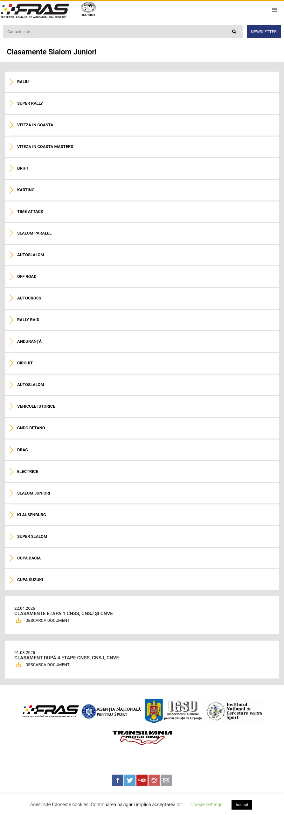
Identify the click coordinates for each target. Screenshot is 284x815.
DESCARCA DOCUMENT (47, 620)
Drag (22, 449)
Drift (23, 168)
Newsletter (264, 31)
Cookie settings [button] (206, 804)
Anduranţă (29, 341)
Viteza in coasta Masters (45, 146)
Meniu (274, 9)
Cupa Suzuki (30, 579)
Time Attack (30, 211)
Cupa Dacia (29, 558)
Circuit (25, 363)
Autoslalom (30, 254)
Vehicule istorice (36, 406)
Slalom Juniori (33, 493)
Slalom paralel (34, 233)
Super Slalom (32, 536)
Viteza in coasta (35, 125)
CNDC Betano (31, 427)
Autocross (29, 298)
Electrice (27, 471)
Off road (27, 276)
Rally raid (28, 319)
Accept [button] (241, 804)
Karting (26, 189)
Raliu (23, 81)
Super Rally (30, 103)
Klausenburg (31, 514)
